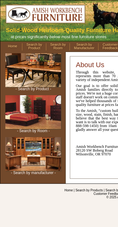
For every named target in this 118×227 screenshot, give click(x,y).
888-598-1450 (76, 30)
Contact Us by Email (34, 168)
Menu (19, 43)
